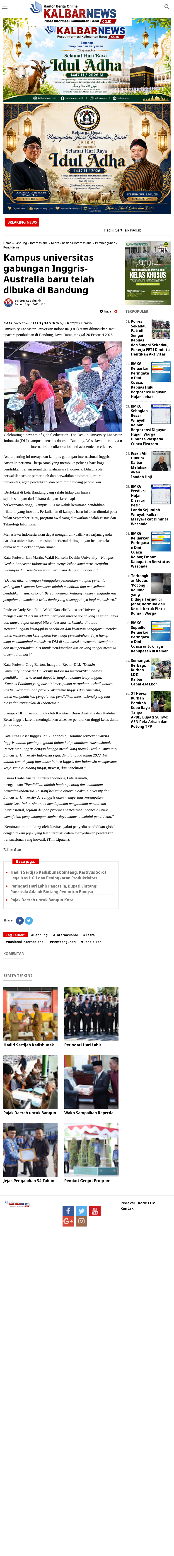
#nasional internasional (25, 942)
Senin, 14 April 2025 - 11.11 (31, 304)
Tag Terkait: (16, 935)
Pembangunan (105, 243)
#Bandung (39, 935)
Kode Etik (146, 1203)
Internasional (39, 243)
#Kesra (89, 935)
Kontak (127, 1208)
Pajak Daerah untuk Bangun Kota (41, 899)
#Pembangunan (63, 942)
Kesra (55, 243)
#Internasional (65, 935)
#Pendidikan (91, 942)
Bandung (20, 243)
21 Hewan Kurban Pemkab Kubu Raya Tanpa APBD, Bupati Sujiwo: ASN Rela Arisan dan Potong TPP (149, 710)
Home (7, 243)
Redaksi (128, 1203)
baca (105, 311)
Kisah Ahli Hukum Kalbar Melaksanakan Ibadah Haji (141, 465)
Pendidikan (11, 247)
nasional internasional (77, 243)
